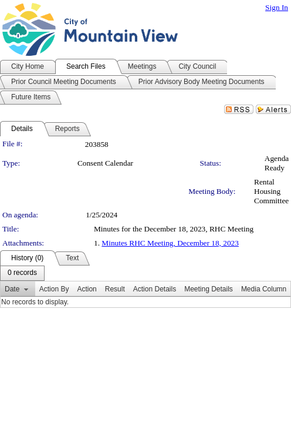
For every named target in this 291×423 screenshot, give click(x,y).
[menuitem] (22, 273)
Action (86, 289)
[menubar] (22, 273)
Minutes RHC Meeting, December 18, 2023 (170, 243)
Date (12, 289)
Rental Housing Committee (271, 191)
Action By (54, 289)
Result (115, 289)
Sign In (276, 7)
